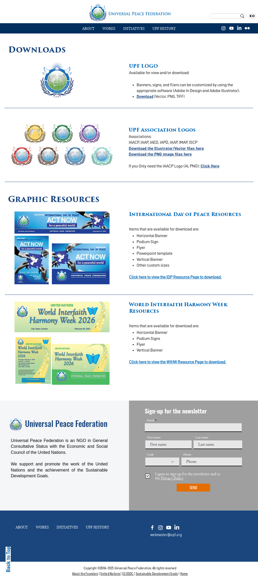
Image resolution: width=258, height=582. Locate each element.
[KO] (252, 16)
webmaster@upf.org (166, 535)
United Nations (110, 573)
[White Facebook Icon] (152, 528)
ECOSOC (127, 573)
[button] (108, 29)
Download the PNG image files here (160, 154)
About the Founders (85, 573)
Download (145, 97)
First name (154, 437)
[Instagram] (223, 28)
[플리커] (247, 28)
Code (150, 454)
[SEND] (193, 488)
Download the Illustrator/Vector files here (166, 148)
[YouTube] (231, 28)
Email (150, 420)
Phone (187, 454)
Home (184, 573)
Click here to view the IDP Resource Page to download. (175, 277)
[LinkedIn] (239, 28)
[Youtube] (169, 528)
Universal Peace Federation (66, 423)
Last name (202, 437)
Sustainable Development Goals (157, 573)
